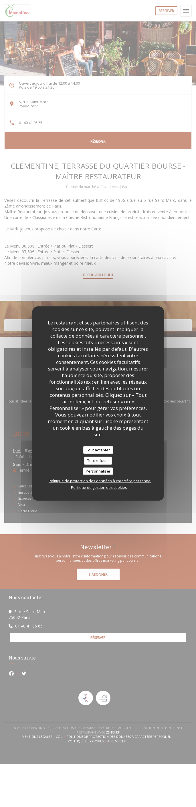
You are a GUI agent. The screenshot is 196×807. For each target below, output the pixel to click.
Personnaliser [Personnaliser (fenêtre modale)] (98, 470)
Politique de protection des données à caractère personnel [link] (100, 480)
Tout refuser (98, 460)
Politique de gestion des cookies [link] (99, 487)
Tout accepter (98, 449)
